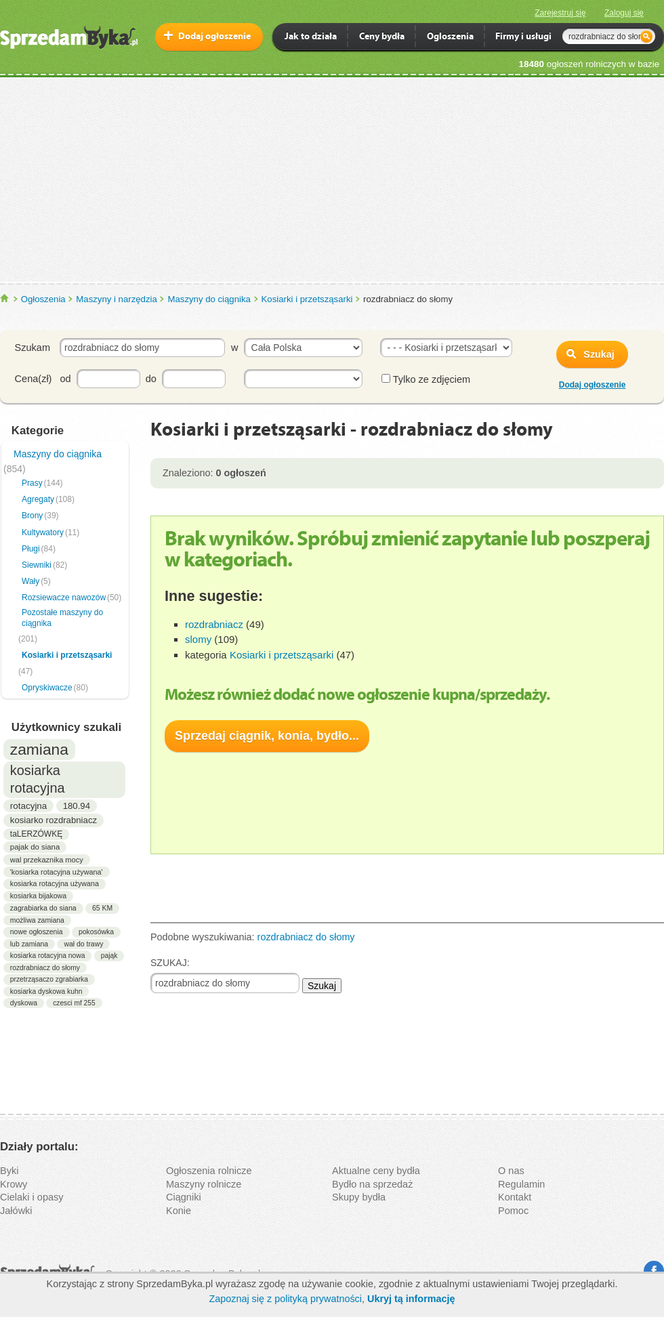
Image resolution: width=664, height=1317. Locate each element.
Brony (32, 515)
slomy (198, 639)
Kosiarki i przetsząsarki (307, 299)
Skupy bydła (359, 1197)
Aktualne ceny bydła (376, 1170)
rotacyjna (28, 806)
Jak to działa (311, 37)
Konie (178, 1210)
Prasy (32, 483)
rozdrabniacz (214, 624)
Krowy (13, 1184)
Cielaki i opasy (32, 1197)
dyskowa (23, 1003)
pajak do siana (35, 847)
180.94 (76, 806)
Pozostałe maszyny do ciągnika (62, 618)
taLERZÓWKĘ (36, 834)
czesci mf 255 (74, 1003)
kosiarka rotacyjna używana (54, 883)
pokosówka (96, 932)
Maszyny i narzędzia (116, 299)
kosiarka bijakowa (38, 896)
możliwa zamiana (37, 920)
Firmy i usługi (523, 37)
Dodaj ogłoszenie (214, 37)
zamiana (39, 749)
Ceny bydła (381, 37)
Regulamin (521, 1184)
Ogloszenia (450, 37)
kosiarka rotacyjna (37, 779)
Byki (9, 1170)
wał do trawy (83, 944)
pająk (109, 955)
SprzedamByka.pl (5, 298)
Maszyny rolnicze (203, 1184)
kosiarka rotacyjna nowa (47, 955)
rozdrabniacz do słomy (45, 967)
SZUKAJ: (170, 962)
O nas (511, 1170)
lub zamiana (29, 944)
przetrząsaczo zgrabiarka (49, 979)
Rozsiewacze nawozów (64, 597)
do (151, 378)
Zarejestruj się (560, 13)
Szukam (32, 347)
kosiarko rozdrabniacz (53, 820)
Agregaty (38, 499)
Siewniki (36, 565)
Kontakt (514, 1197)
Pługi (31, 548)
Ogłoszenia (43, 299)
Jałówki (16, 1210)
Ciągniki (183, 1197)
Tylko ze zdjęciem (425, 379)
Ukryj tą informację (411, 1298)
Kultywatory (43, 532)
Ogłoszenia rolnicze (209, 1170)
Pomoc (513, 1210)
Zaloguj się (624, 13)
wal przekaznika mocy (46, 860)
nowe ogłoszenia (36, 932)
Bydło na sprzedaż (372, 1184)
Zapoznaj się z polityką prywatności (285, 1298)
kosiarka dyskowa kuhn (46, 991)
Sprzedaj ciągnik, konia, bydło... (267, 736)
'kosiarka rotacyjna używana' (56, 872)
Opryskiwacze (47, 687)
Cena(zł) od (43, 378)
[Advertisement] (332, 179)
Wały (30, 581)
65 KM (102, 908)
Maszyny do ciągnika (208, 299)
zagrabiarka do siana (43, 908)
